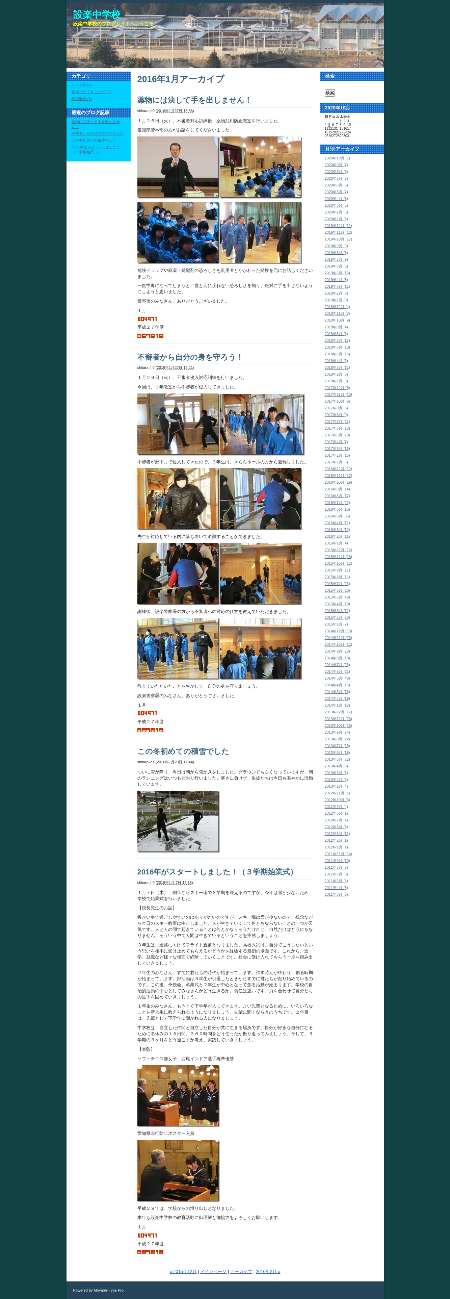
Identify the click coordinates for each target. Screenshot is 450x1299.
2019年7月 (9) (336, 259)
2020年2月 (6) (336, 212)
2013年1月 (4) (336, 786)
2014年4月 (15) (337, 685)
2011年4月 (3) (336, 888)
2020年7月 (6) (336, 178)
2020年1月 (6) (336, 219)
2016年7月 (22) (337, 503)
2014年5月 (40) (337, 678)
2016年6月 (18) (337, 509)
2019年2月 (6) (336, 293)
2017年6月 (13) (337, 428)
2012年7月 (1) (336, 820)
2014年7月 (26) (337, 665)
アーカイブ (241, 1271)
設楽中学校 (97, 14)
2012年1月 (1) (336, 847)
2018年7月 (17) (337, 340)
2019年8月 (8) (336, 253)
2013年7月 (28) (337, 746)
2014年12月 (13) (338, 631)
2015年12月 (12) (338, 550)
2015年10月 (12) (338, 563)
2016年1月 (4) (336, 543)
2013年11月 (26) (338, 719)
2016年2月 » (268, 1271)
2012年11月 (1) (337, 793)
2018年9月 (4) (336, 327)
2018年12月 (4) (337, 307)
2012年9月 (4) (336, 807)
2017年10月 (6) (337, 401)
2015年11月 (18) (338, 557)
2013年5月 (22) (337, 759)
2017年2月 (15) (337, 455)
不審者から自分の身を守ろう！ (190, 357)
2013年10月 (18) (338, 725)
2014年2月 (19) (337, 698)
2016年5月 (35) (337, 516)
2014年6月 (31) (337, 671)
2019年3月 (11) (337, 286)
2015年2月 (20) (337, 617)
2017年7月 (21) (337, 421)
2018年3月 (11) (337, 367)
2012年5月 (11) (337, 834)
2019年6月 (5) (336, 266)
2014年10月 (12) (338, 644)
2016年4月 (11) (337, 523)
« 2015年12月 (182, 1271)
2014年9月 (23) (337, 651)
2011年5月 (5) (336, 881)
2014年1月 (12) (337, 705)
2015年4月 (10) (337, 604)
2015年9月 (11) (337, 570)
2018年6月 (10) (337, 347)
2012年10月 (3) (337, 800)
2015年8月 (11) (337, 577)
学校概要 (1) (82, 99)
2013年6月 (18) (337, 752)
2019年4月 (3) (336, 280)
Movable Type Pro (109, 1290)
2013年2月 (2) (336, 780)
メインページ (213, 1271)
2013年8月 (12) (337, 739)
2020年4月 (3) (336, 199)
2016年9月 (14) (337, 489)
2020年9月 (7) (336, 165)
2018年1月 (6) (336, 381)
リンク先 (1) (82, 85)
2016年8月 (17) (337, 496)
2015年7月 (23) (337, 584)
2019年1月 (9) (336, 300)
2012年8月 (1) (336, 813)
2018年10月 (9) (337, 320)
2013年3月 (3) (336, 773)
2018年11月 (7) (337, 313)
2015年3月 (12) (337, 611)
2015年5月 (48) (337, 597)
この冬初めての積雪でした (183, 751)
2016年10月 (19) (338, 482)
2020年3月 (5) (336, 205)
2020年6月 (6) (336, 185)
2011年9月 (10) (337, 861)
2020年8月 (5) (336, 172)
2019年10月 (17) (338, 239)
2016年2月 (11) (337, 536)
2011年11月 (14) (338, 854)
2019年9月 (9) (336, 246)
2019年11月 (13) (338, 232)
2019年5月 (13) (337, 273)
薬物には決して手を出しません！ (194, 100)
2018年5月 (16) (337, 354)
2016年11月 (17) (338, 476)
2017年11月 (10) (338, 394)
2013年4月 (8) (336, 766)
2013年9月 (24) (337, 732)
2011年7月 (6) (336, 867)
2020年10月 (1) (337, 158)
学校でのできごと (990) (91, 92)
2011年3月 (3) (336, 894)
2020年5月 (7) (336, 192)
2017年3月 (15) (337, 449)
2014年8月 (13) (337, 658)
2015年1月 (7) (336, 624)
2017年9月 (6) (336, 408)
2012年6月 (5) (336, 827)
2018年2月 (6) (336, 374)
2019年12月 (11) (338, 226)
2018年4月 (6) (336, 361)
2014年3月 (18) (337, 692)
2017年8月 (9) (336, 415)
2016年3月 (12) (337, 530)
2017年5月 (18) (337, 435)
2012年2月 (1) (336, 840)
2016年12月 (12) (338, 469)
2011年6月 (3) (336, 874)
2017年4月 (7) (336, 442)
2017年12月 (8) (337, 388)
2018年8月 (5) (336, 334)
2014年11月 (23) (338, 638)
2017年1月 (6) (336, 462)
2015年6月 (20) (337, 590)
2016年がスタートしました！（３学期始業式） (217, 872)
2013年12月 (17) (338, 712)
